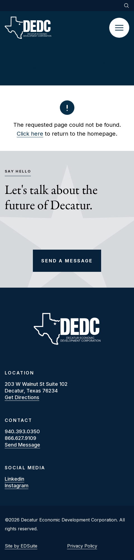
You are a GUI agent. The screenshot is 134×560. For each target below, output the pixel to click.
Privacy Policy (82, 546)
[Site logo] (57, 28)
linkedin (14, 479)
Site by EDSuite (21, 546)
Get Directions (22, 397)
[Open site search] (126, 5)
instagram (16, 485)
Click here (30, 133)
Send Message (22, 445)
